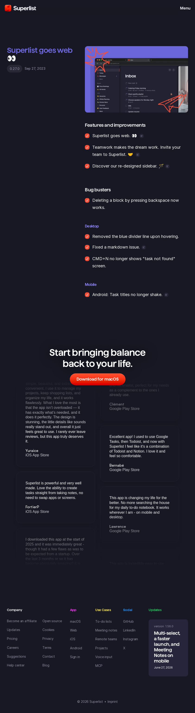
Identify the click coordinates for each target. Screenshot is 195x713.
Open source (52, 621)
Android (76, 648)
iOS (72, 639)
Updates (13, 630)
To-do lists (103, 621)
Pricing (12, 638)
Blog (45, 665)
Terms (47, 648)
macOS (75, 621)
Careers (13, 648)
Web (73, 630)
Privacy (48, 638)
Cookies (48, 630)
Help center (16, 665)
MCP (98, 666)
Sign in (75, 657)
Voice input (103, 657)
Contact (48, 656)
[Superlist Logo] (20, 8)
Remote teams (106, 639)
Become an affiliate (22, 621)
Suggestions (16, 656)
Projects (101, 648)
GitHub (128, 621)
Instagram (130, 639)
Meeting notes (106, 630)
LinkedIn (129, 630)
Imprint (113, 702)
